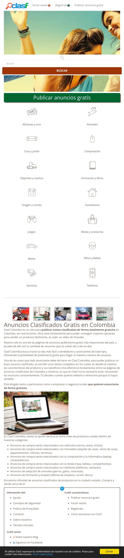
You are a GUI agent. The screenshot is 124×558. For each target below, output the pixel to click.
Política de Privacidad (26, 508)
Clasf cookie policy (43, 554)
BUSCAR (62, 70)
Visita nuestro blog (25, 537)
